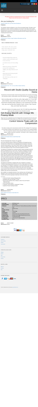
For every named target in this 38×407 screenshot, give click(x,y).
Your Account (3, 244)
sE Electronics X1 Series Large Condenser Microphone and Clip (13, 38)
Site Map (2, 268)
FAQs (1, 255)
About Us (2, 266)
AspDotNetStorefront (15, 287)
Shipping (2, 252)
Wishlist (2, 242)
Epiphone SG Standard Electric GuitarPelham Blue (10, 136)
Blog (1, 269)
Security (2, 258)
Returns (2, 253)
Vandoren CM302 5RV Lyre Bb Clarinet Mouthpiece (11, 23)
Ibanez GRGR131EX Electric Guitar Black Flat (9, 192)
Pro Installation (25, 4)
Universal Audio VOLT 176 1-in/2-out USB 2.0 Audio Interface (13, 85)
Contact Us (2, 239)
